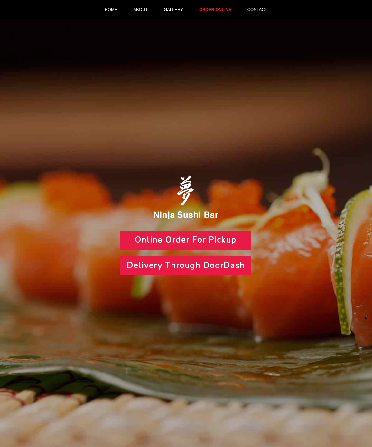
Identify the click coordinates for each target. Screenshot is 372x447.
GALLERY (173, 9)
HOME (111, 9)
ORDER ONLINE (215, 9)
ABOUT (140, 9)
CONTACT (257, 9)
